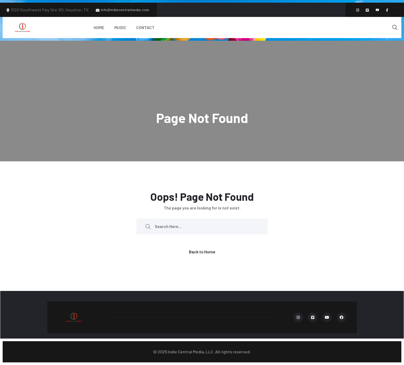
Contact (145, 27)
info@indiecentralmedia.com (125, 9)
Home (99, 27)
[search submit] (148, 226)
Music (120, 27)
